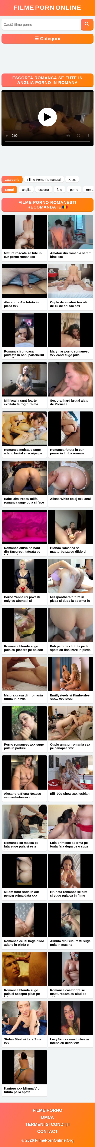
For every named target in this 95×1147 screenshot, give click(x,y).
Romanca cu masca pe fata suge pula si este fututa (21, 846)
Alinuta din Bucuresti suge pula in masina (70, 942)
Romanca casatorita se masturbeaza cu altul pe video (68, 993)
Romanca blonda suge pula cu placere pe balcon (23, 648)
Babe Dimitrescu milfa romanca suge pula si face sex (24, 502)
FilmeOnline (47, 7)
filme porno (47, 1110)
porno (74, 189)
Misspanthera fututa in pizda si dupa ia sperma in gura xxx (70, 600)
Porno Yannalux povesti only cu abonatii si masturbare (22, 600)
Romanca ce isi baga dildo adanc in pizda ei (24, 942)
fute (59, 189)
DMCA (47, 1117)
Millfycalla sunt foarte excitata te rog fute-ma (21, 402)
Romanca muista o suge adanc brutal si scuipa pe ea (23, 453)
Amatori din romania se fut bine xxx (70, 254)
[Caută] (87, 25)
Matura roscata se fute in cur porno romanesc (23, 254)
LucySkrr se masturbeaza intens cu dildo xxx (69, 1041)
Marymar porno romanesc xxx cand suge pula (69, 353)
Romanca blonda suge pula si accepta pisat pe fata (22, 993)
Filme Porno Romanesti (44, 179)
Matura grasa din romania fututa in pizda (23, 697)
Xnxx (72, 179)
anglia (26, 189)
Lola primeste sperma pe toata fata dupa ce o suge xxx (69, 846)
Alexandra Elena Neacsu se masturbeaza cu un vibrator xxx (22, 797)
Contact (47, 1131)
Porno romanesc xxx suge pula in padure (24, 746)
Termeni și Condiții (47, 1124)
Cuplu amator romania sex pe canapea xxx (70, 746)
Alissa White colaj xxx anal (70, 499)
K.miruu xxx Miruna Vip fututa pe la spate (21, 1090)
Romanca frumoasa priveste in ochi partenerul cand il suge (24, 355)
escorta (43, 189)
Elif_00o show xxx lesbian (69, 793)
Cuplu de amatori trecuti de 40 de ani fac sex (68, 304)
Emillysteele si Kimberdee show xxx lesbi (69, 697)
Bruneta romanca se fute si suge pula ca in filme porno (69, 895)
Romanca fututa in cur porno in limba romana (67, 451)
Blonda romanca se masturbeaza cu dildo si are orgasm (68, 551)
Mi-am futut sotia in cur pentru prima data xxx (21, 893)
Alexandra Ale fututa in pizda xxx (21, 304)
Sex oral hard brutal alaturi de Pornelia (70, 402)
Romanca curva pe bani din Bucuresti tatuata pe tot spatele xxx (22, 551)
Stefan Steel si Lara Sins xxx (22, 1041)
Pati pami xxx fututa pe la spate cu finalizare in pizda (70, 648)
